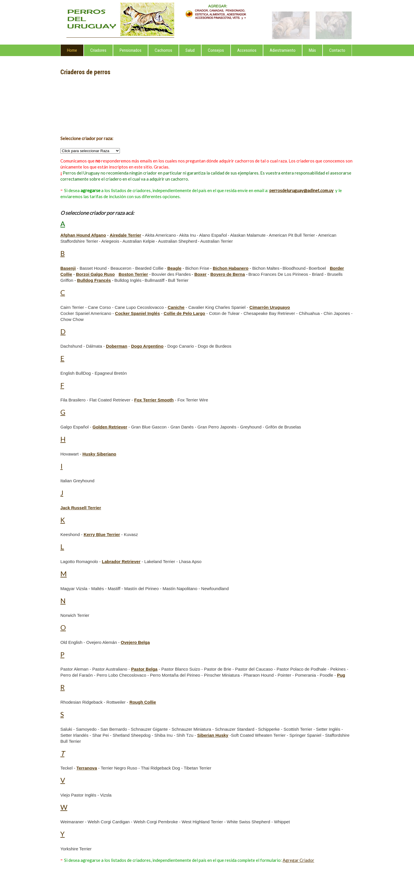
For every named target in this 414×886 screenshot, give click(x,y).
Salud (190, 50)
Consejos (216, 50)
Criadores (98, 50)
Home (72, 50)
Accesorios (246, 50)
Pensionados (130, 50)
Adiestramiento (283, 50)
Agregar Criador (298, 860)
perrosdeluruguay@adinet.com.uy (301, 190)
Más (312, 50)
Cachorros (163, 50)
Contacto (337, 50)
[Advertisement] (93, 106)
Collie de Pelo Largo (184, 313)
